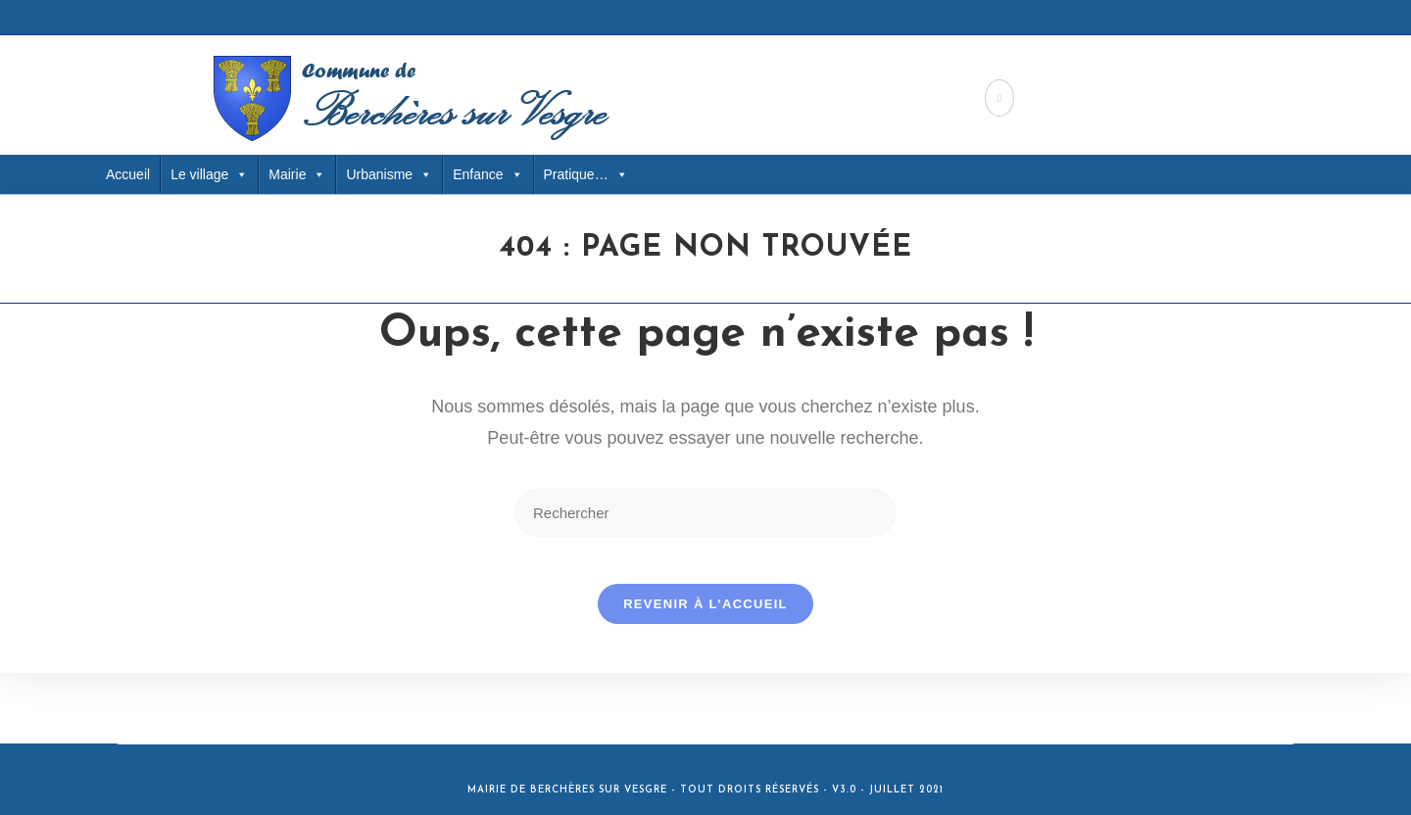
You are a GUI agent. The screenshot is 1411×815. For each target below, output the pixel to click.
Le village (209, 174)
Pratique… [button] (586, 174)
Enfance (487, 174)
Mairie (296, 174)
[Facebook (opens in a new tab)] (999, 98)
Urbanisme (389, 174)
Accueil (128, 174)
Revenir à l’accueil (705, 615)
